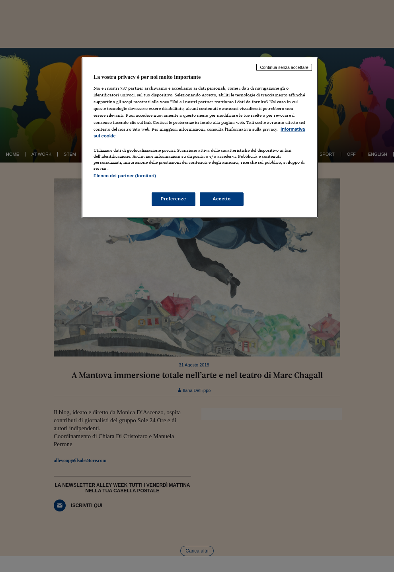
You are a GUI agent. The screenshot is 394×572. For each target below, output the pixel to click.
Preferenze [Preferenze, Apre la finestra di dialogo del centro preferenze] (173, 198)
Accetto (222, 198)
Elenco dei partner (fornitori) (125, 175)
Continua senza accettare (284, 67)
